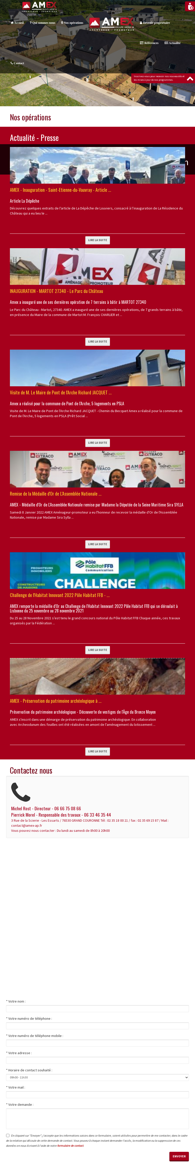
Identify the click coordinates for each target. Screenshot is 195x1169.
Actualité (173, 43)
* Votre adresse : (19, 1053)
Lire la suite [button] (97, 240)
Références (149, 43)
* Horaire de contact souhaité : (29, 1070)
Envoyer (179, 1156)
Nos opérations (72, 23)
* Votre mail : (15, 1087)
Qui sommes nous (42, 23)
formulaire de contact (70, 1145)
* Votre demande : (20, 1104)
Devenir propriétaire (155, 23)
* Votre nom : (16, 1001)
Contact (17, 63)
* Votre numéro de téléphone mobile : (34, 1035)
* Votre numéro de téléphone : (29, 1018)
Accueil (17, 23)
